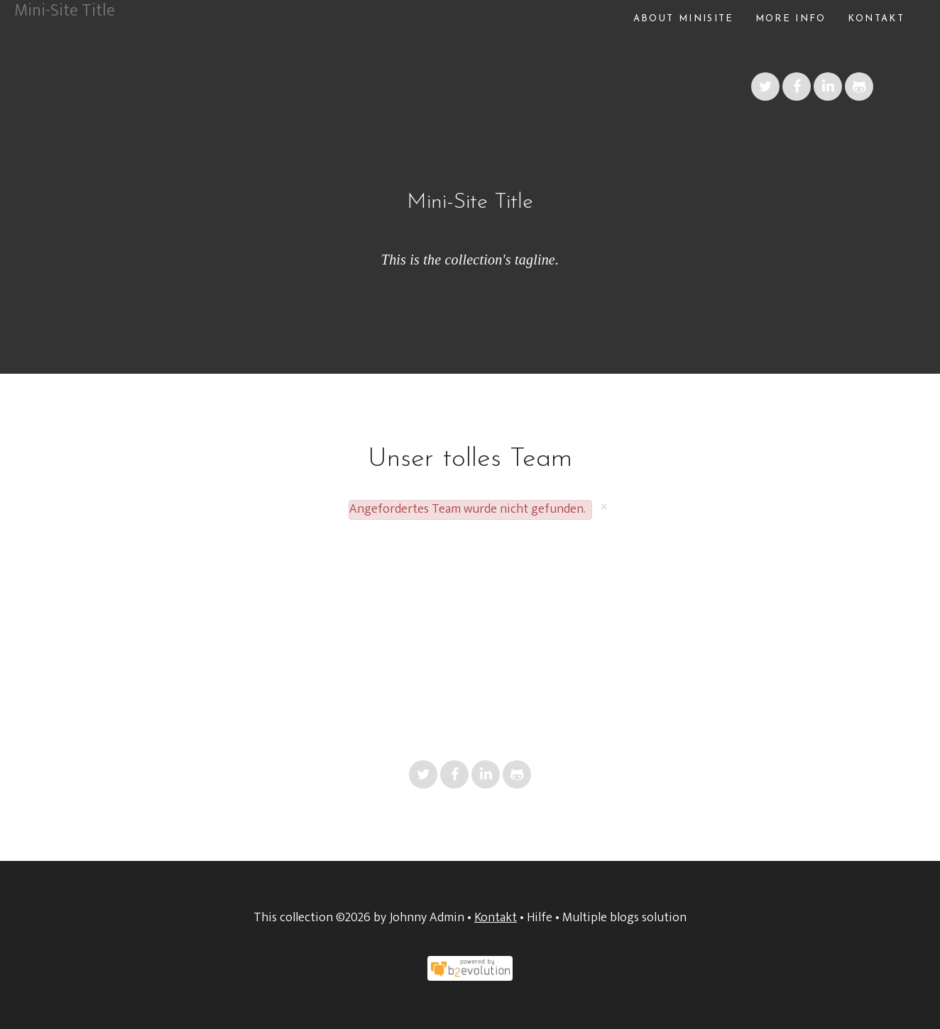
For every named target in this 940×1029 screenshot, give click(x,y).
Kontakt (876, 18)
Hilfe (539, 917)
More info (790, 18)
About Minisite (683, 18)
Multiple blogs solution (624, 917)
